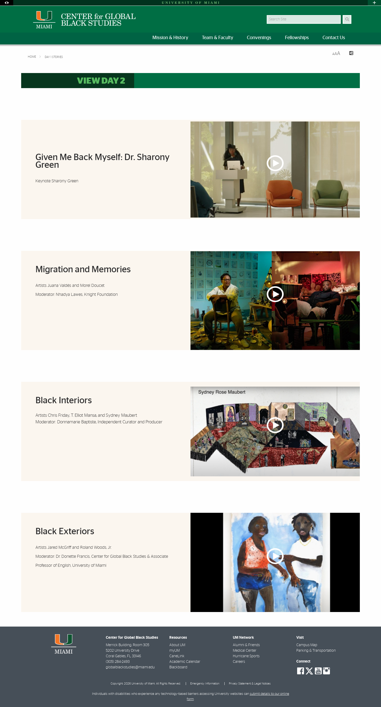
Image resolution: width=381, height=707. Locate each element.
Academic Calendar (184, 662)
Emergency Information (204, 683)
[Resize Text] (336, 53)
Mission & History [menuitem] (170, 37)
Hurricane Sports (246, 656)
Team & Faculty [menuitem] (217, 37)
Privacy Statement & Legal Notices (250, 683)
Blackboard (178, 667)
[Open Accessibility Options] (6, 3)
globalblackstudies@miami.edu (130, 667)
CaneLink (176, 656)
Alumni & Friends (246, 645)
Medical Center (244, 650)
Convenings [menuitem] (259, 37)
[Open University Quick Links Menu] (374, 3)
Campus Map (306, 645)
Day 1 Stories (54, 57)
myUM (174, 650)
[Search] (347, 19)
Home (32, 56)
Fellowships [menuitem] (297, 37)
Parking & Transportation (316, 650)
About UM (177, 645)
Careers (239, 662)
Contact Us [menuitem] (334, 37)
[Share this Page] (348, 54)
